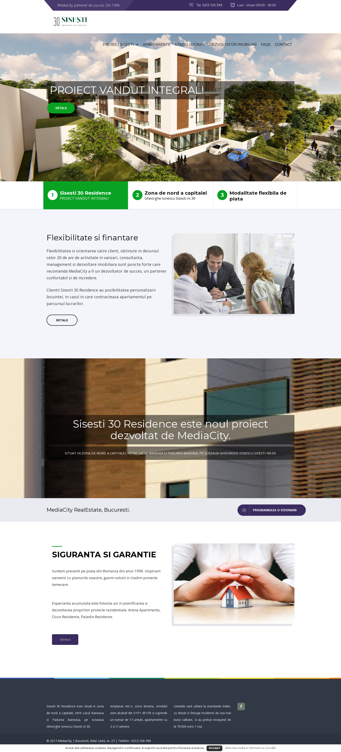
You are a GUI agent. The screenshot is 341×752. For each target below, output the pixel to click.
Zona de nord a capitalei (170, 195)
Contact (283, 45)
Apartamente (156, 45)
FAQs (266, 45)
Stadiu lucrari (190, 45)
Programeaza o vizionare (267, 510)
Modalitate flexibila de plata (251, 196)
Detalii (62, 108)
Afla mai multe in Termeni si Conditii (250, 748)
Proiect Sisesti (121, 45)
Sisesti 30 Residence (86, 195)
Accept (214, 748)
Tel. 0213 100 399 (209, 5)
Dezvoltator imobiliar (233, 45)
